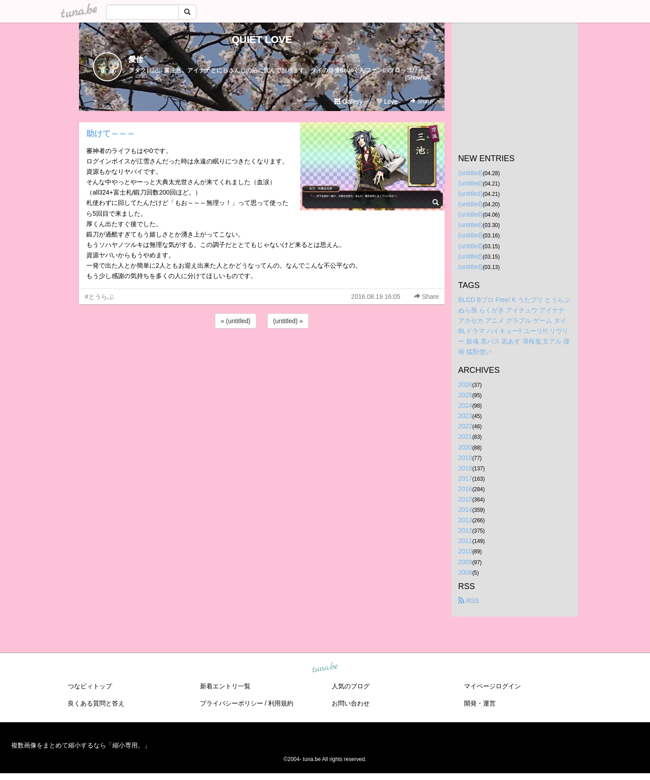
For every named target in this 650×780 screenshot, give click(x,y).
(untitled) (470, 172)
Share (421, 101)
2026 (465, 384)
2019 (465, 457)
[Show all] (418, 77)
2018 (465, 468)
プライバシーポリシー (231, 703)
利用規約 (280, 703)
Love (387, 101)
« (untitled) (236, 321)
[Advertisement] (262, 354)
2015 (465, 499)
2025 (465, 395)
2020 (465, 447)
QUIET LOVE (262, 39)
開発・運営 (480, 703)
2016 (465, 488)
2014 (465, 509)
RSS (468, 600)
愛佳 (136, 59)
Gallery (348, 101)
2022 (465, 426)
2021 (465, 436)
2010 (465, 551)
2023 (465, 415)
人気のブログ (351, 686)
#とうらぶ (99, 296)
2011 (465, 540)
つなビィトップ (90, 686)
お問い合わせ (351, 703)
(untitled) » (288, 321)
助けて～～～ (110, 133)
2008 (465, 572)
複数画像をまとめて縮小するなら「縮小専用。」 (80, 745)
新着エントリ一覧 (225, 686)
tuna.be (325, 667)
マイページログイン (492, 686)
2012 (465, 530)
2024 (465, 405)
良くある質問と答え (96, 703)
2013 (465, 520)
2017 (465, 478)
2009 (465, 562)
